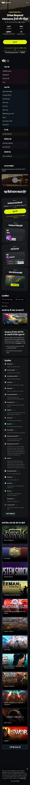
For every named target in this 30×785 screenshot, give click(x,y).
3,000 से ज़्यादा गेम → (15, 12)
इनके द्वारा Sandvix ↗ (21, 34)
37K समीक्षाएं (8, 28)
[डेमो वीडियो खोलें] (15, 180)
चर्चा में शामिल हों (10, 514)
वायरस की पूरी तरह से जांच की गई (9, 34)
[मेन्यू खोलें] (27, 2)
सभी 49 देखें (4, 306)
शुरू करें (15, 42)
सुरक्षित (8, 32)
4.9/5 (9, 26)
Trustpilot (18, 343)
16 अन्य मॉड (22, 51)
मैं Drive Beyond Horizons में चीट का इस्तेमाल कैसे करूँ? (15, 347)
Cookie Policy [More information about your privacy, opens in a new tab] (23, 778)
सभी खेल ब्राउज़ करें (15, 747)
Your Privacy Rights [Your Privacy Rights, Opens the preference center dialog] (15, 781)
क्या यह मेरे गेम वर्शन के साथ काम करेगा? (14, 351)
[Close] (27, 769)
